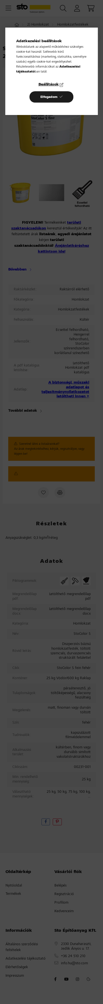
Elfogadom (48, 97)
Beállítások (48, 85)
